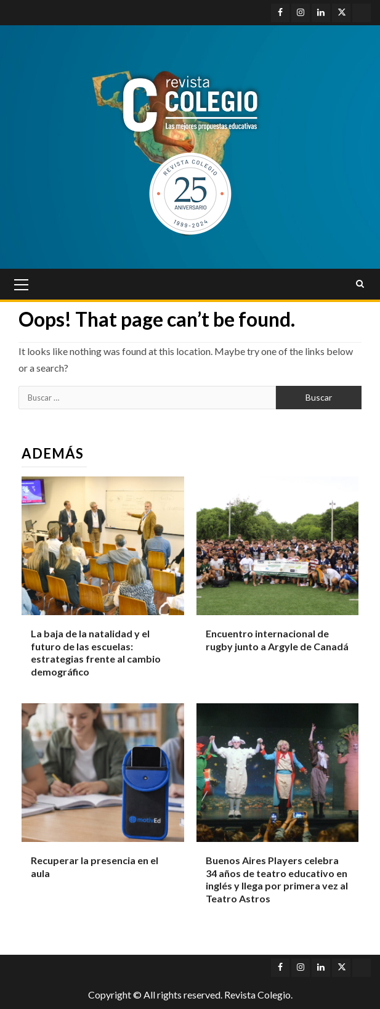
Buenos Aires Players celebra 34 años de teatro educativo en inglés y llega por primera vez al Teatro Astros (277, 879)
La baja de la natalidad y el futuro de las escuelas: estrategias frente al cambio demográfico (96, 652)
